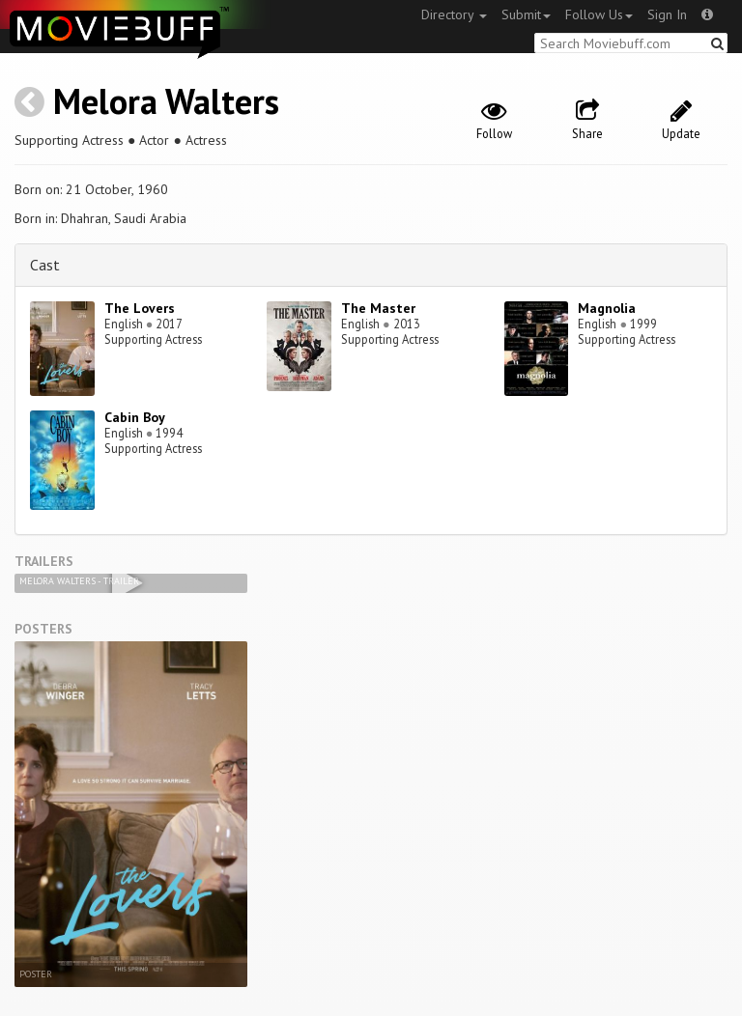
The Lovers (139, 308)
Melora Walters (166, 101)
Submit (526, 14)
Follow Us (599, 14)
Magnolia (607, 308)
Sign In (667, 14)
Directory (454, 14)
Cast (45, 264)
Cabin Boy (134, 417)
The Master (378, 308)
